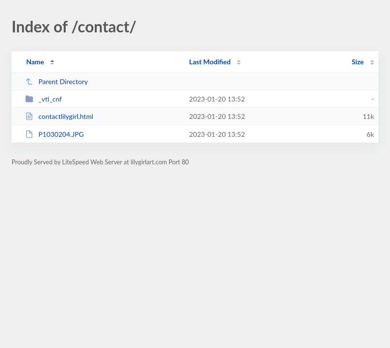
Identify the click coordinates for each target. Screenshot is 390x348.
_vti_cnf (43, 99)
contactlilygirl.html (59, 116)
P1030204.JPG (54, 134)
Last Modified (210, 62)
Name (35, 62)
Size (358, 62)
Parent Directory (56, 81)
